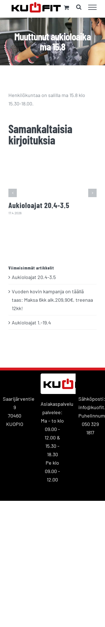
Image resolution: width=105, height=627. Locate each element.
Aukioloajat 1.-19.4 (31, 322)
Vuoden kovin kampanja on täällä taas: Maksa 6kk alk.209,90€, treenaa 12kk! (52, 299)
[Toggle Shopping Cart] (66, 7)
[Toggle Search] (78, 7)
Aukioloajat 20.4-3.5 (38, 204)
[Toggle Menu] (92, 7)
